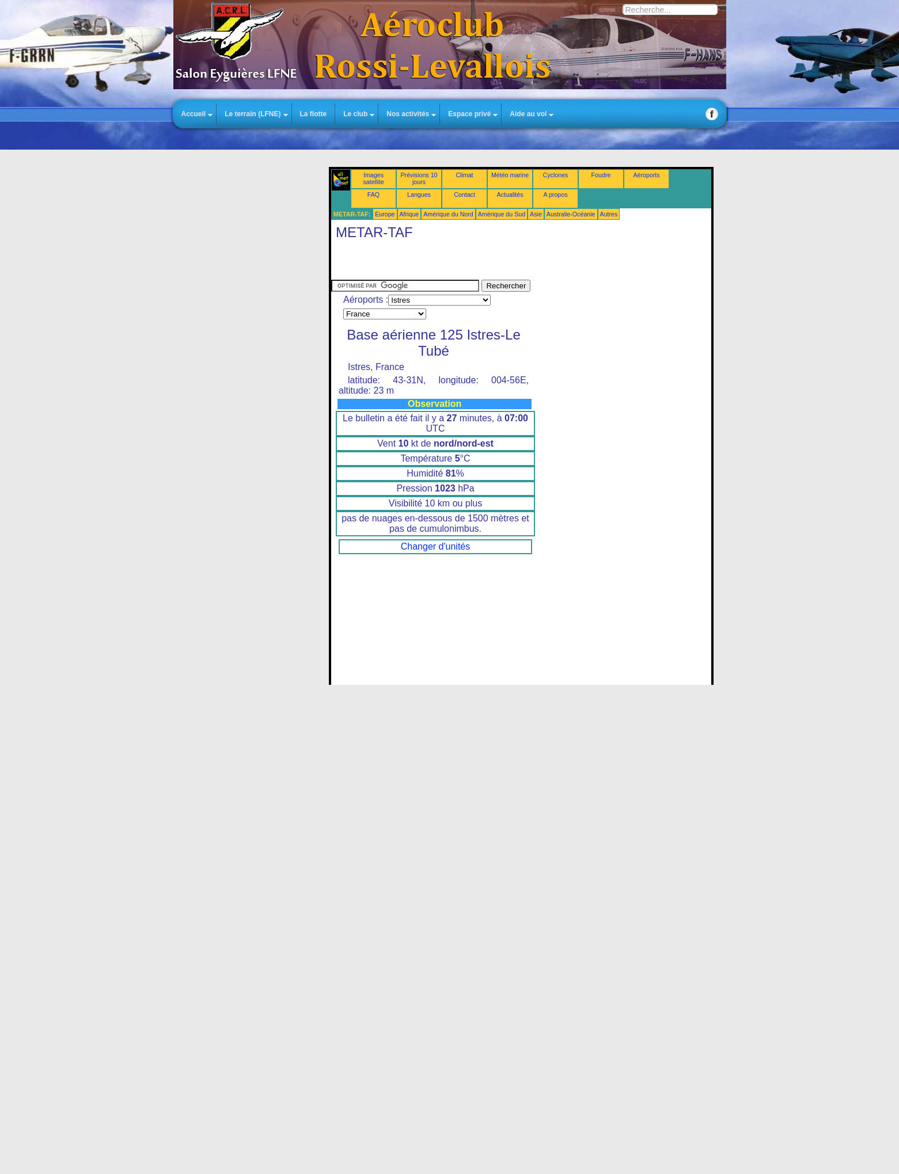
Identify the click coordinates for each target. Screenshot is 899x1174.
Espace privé (469, 114)
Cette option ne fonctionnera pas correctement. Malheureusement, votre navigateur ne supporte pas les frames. (521, 426)
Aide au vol (528, 114)
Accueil (193, 114)
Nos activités (407, 114)
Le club (355, 114)
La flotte (313, 114)
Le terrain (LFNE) (252, 114)
